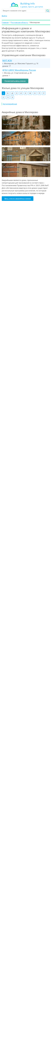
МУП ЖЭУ (7, 60)
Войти (4, 16)
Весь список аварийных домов (17, 198)
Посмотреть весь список (15, 81)
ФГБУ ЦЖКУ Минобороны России (19, 70)
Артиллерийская (10, 104)
